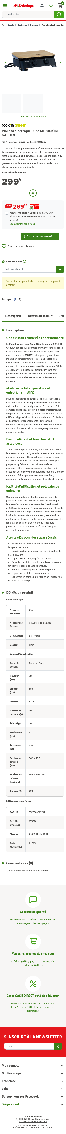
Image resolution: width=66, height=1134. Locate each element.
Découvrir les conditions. (23, 223)
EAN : (29, 142)
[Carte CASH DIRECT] (33, 983)
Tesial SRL (47, 1127)
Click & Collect (14, 261)
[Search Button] (59, 14)
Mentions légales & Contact (33, 1119)
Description (13, 316)
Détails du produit (40, 316)
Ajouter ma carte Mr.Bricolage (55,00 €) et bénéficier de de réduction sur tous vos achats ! (32, 216)
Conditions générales (33, 1121)
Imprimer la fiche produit (33, 116)
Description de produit (14, 172)
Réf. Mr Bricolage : (10, 142)
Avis (62, 316)
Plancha (34, 25)
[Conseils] (33, 899)
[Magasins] (33, 941)
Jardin (11, 25)
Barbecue (22, 25)
